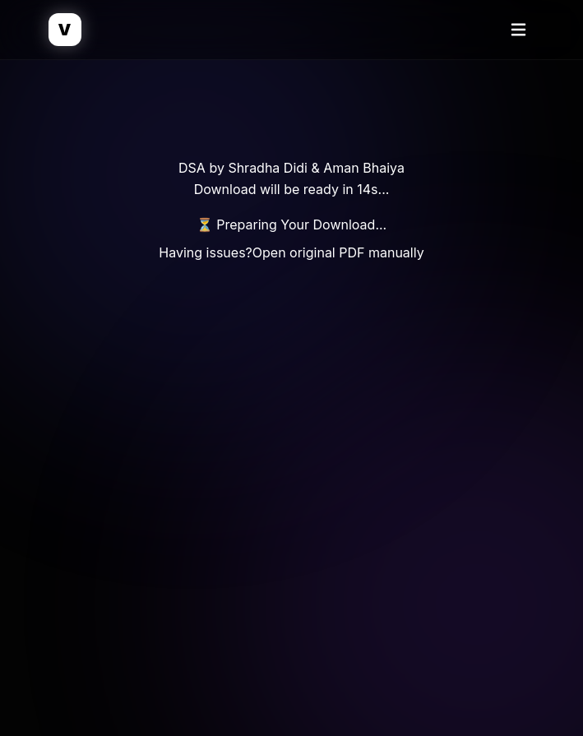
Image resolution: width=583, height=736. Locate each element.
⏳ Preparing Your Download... (291, 224)
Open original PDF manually (338, 252)
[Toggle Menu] (518, 29)
